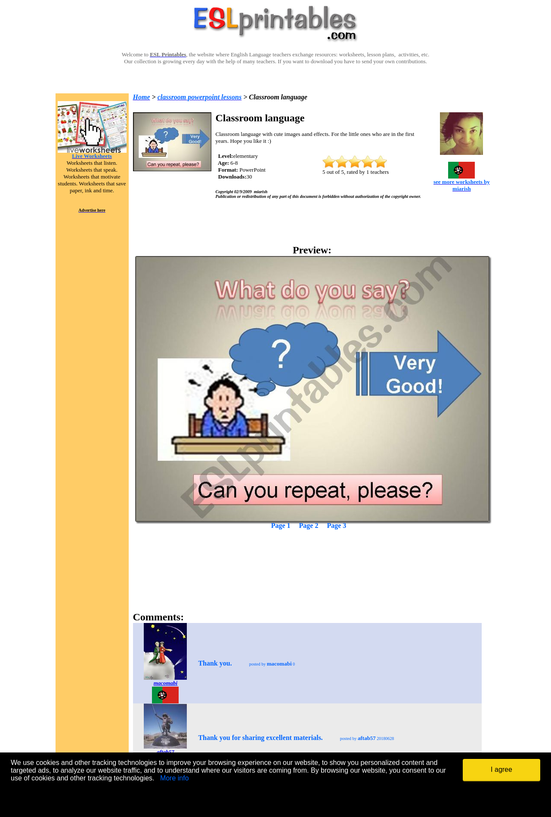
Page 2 (309, 525)
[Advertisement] (312, 555)
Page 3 (336, 525)
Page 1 (281, 525)
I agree (501, 769)
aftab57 (165, 752)
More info (174, 778)
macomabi (166, 683)
